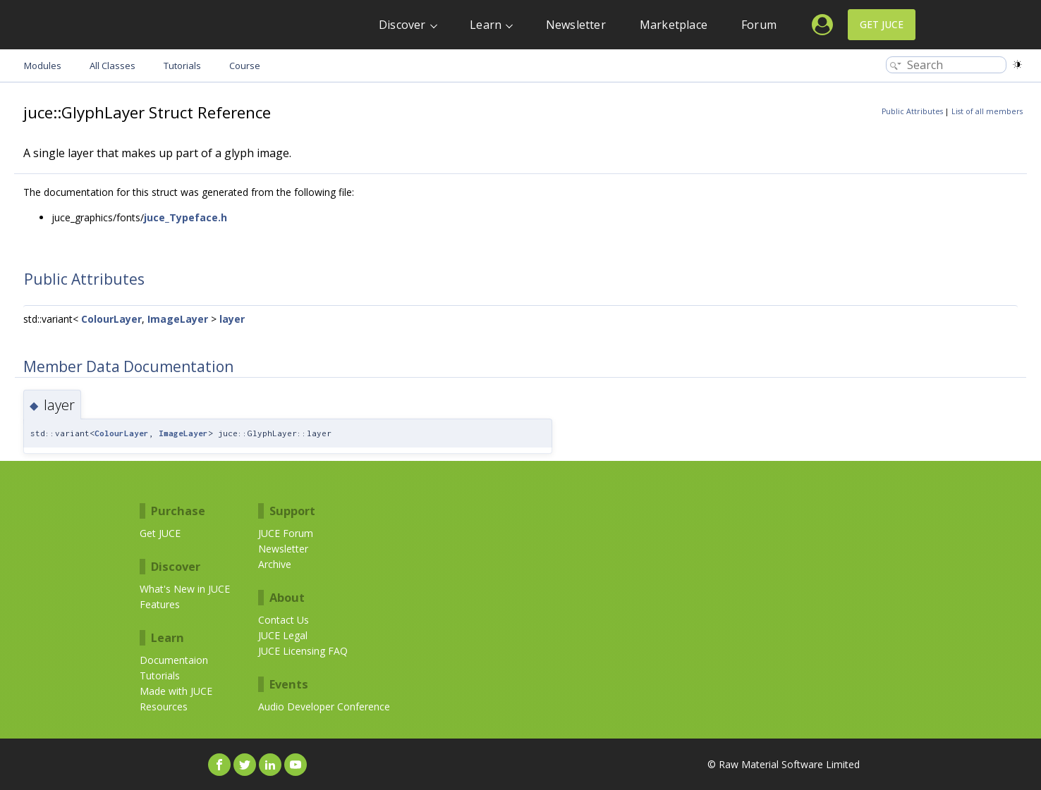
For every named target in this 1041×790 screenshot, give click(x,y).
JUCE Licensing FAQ (303, 651)
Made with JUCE (176, 691)
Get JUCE (881, 24)
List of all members (987, 111)
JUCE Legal (283, 635)
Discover (402, 24)
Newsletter (576, 24)
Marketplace (673, 24)
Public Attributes (912, 111)
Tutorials (160, 675)
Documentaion (174, 660)
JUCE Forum (285, 533)
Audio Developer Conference (324, 706)
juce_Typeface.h (185, 217)
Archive (274, 564)
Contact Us (283, 620)
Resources (164, 706)
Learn (485, 24)
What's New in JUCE (185, 588)
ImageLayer (177, 319)
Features (160, 604)
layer (232, 319)
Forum (759, 24)
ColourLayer (111, 319)
